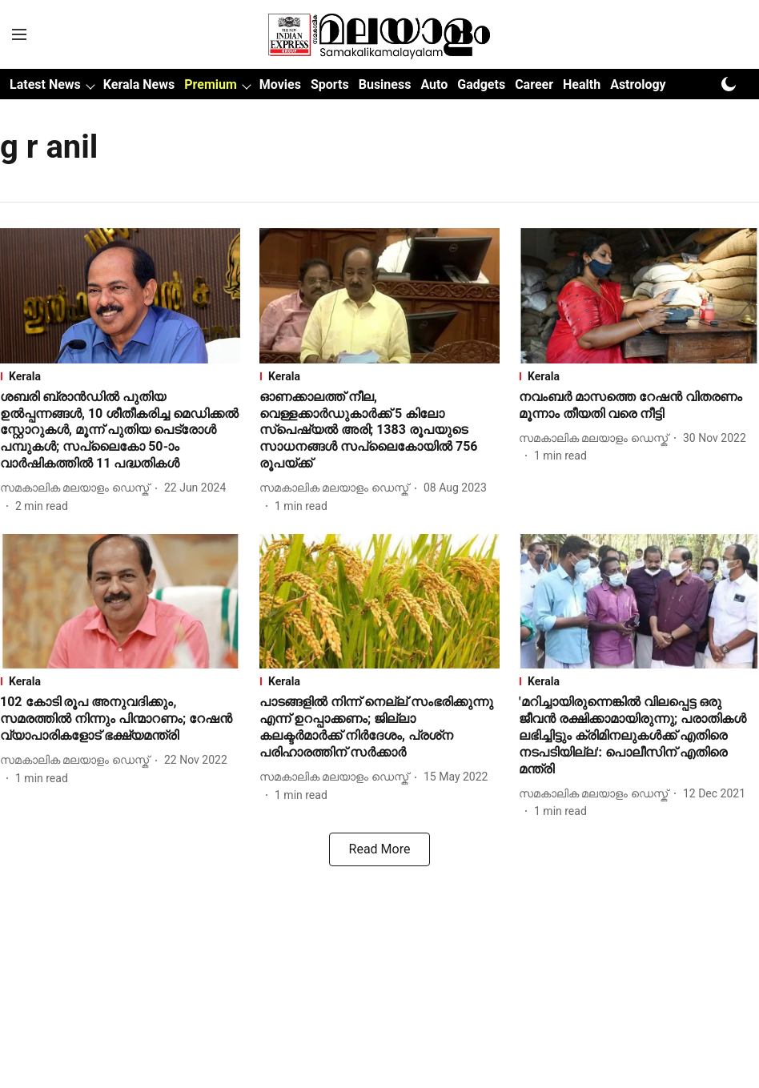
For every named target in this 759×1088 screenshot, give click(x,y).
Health (581, 84)
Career (534, 84)
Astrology (638, 84)
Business (385, 84)
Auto (434, 84)
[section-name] (120, 376)
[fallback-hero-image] (120, 295)
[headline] (120, 430)
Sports (330, 84)
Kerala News (139, 84)
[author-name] (77, 488)
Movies (280, 84)
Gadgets (481, 84)
